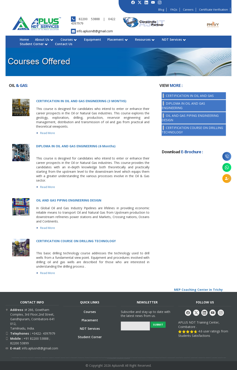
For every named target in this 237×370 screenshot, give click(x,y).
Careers (188, 10)
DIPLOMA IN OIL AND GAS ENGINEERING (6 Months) (76, 146)
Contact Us (63, 44)
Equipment (92, 39)
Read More (47, 133)
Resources (145, 39)
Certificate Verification (213, 10)
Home (24, 39)
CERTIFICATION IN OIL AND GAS (190, 96)
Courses (69, 39)
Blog (161, 10)
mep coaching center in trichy (54, 85)
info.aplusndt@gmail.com (95, 31)
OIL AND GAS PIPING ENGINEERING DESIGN (68, 200)
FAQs (173, 10)
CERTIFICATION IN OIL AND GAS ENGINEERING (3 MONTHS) (81, 101)
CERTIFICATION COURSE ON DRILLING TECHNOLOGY (76, 241)
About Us (44, 39)
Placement (117, 39)
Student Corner (34, 44)
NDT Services (174, 39)
